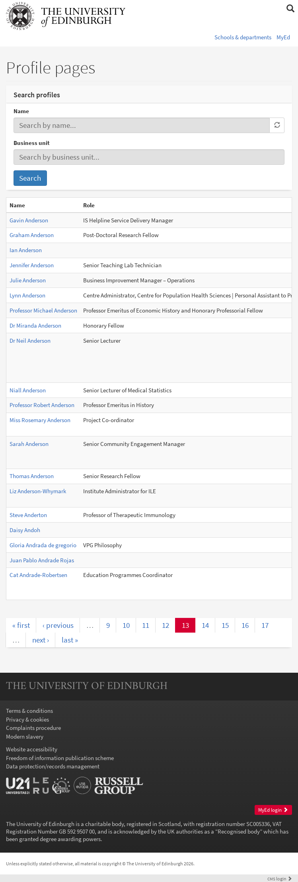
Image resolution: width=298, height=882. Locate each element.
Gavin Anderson (29, 220)
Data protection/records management (52, 766)
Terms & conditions (29, 710)
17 (265, 625)
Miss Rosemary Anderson (40, 420)
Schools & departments (242, 37)
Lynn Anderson (27, 295)
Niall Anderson (28, 390)
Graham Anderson (32, 235)
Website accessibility (31, 749)
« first (21, 625)
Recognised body (239, 831)
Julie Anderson (28, 280)
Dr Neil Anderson (30, 340)
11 (145, 625)
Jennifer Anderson (32, 265)
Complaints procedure (33, 727)
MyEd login (273, 810)
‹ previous (58, 625)
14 (205, 625)
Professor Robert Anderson (42, 405)
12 (165, 625)
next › (40, 640)
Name (21, 111)
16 (245, 625)
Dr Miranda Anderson (35, 325)
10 (126, 625)
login (279, 879)
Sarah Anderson (29, 444)
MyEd (283, 37)
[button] (290, 8)
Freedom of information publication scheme (60, 758)
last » (70, 640)
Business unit (32, 143)
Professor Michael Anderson (43, 310)
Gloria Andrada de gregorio (43, 545)
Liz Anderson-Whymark (38, 491)
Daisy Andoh (25, 530)
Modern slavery (24, 736)
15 (225, 625)
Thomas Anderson (32, 476)
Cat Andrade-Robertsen (38, 575)
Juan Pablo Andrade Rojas (42, 560)
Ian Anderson (26, 250)
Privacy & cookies (27, 719)
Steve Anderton (28, 515)
